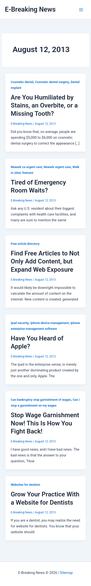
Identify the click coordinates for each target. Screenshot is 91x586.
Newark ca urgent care (26, 167)
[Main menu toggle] (81, 10)
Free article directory (25, 244)
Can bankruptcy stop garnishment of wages (41, 399)
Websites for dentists (25, 484)
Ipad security (20, 323)
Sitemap (66, 573)
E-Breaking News (30, 9)
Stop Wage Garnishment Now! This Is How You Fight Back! (45, 423)
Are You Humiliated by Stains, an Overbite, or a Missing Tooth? (44, 105)
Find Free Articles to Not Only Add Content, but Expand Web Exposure (45, 261)
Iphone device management (49, 323)
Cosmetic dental (22, 82)
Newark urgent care (57, 167)
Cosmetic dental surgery (52, 82)
